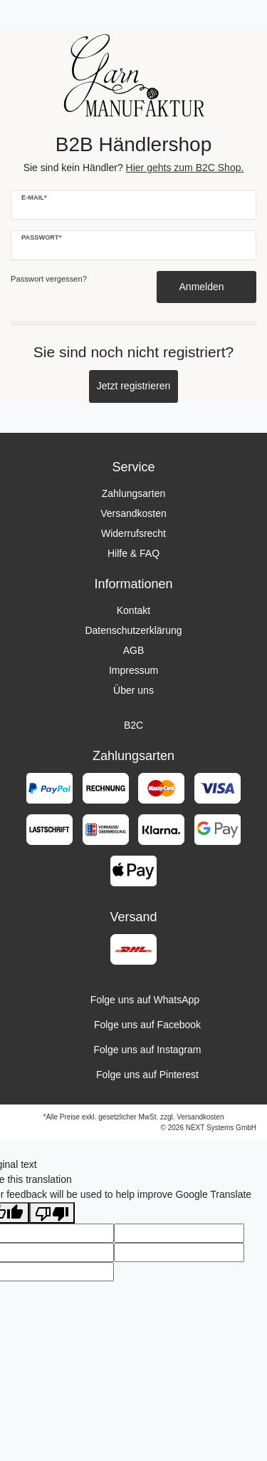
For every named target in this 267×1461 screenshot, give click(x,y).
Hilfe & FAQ (133, 553)
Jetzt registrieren (133, 385)
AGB (134, 650)
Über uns (133, 690)
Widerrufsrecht (133, 533)
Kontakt (133, 610)
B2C (133, 725)
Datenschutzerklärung (133, 630)
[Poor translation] (52, 1213)
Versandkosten (133, 513)
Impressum (133, 670)
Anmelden (206, 286)
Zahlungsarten (134, 493)
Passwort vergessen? (49, 279)
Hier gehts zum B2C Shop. (185, 167)
